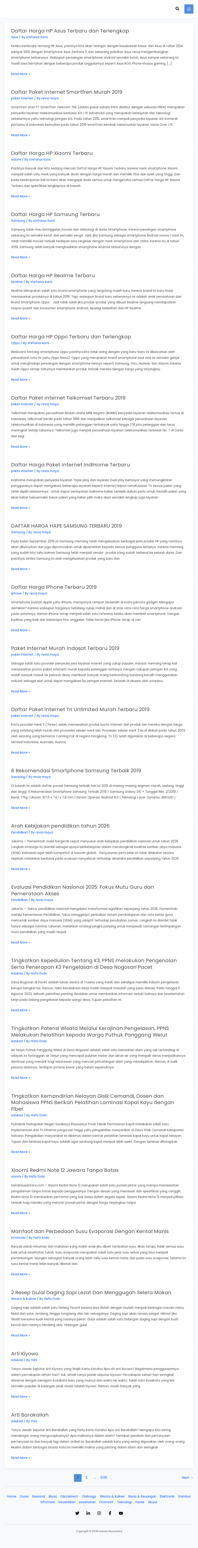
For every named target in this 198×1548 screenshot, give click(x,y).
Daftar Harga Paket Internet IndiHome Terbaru (72, 463)
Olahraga (89, 1492)
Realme (17, 281)
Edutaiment (69, 1492)
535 (103, 1473)
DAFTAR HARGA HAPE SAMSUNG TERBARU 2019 (68, 524)
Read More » (20, 74)
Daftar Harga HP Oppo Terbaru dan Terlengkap (73, 336)
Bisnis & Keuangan (142, 1492)
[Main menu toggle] (189, 9)
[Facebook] (114, 1509)
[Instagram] (99, 1509)
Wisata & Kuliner (23, 1295)
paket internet (22, 98)
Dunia (24, 1492)
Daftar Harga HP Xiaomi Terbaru (53, 152)
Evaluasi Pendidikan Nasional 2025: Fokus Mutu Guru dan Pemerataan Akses (85, 888)
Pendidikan (19, 830)
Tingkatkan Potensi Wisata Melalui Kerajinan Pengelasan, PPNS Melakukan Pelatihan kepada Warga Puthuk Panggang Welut (93, 1029)
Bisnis (53, 1492)
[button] (178, 9)
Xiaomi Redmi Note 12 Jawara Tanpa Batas (67, 1166)
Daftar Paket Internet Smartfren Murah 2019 (68, 91)
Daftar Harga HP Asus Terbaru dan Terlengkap (72, 30)
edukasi (17, 971)
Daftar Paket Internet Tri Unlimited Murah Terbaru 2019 (82, 707)
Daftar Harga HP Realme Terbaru (54, 274)
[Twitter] (68, 1509)
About (152, 1498)
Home (11, 1492)
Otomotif (106, 1498)
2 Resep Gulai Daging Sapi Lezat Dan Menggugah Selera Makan (94, 1288)
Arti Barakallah (30, 1411)
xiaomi (16, 159)
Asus (14, 37)
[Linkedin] (84, 1509)
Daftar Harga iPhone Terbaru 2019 (55, 585)
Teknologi (124, 1498)
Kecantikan (67, 1498)
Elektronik (167, 1492)
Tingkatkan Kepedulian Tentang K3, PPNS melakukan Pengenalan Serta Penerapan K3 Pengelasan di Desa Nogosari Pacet (96, 961)
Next (187, 1473)
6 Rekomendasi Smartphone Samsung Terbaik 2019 (78, 769)
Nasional (38, 1492)
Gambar (184, 1492)
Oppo (15, 342)
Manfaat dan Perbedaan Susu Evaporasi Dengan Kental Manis (93, 1227)
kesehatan (87, 1498)
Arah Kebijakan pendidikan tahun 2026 (62, 824)
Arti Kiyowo (25, 1350)
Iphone (16, 592)
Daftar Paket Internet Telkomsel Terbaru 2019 (69, 396)
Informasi (18, 1234)
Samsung (18, 220)
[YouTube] (130, 1509)
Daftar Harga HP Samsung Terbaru (57, 213)
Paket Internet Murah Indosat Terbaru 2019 (66, 646)
